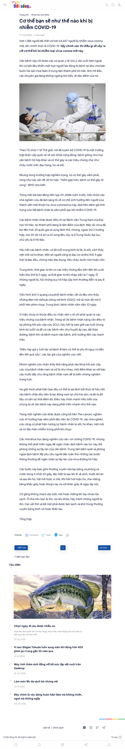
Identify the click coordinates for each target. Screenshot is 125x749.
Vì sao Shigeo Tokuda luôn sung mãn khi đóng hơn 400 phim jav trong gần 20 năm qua (48, 649)
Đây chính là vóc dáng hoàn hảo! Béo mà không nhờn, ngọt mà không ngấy (48, 696)
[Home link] (63, 547)
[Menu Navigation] (5, 5)
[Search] (113, 4)
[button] (106, 4)
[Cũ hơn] (104, 547)
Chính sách (58, 727)
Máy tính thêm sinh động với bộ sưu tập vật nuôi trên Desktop (47, 666)
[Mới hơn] (21, 547)
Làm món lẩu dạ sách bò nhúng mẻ (36, 681)
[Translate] (119, 4)
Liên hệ (46, 727)
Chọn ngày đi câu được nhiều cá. (35, 626)
